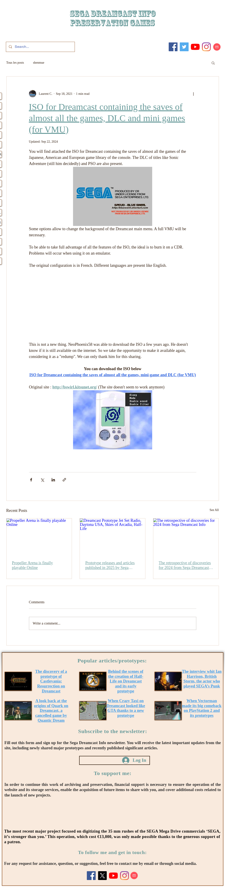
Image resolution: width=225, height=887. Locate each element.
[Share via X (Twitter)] (42, 480)
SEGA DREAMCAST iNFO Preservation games (112, 18)
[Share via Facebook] (31, 480)
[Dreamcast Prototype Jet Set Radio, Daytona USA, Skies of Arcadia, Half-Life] (112, 536)
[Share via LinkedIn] (53, 480)
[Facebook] (173, 46)
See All (214, 510)
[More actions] (193, 93)
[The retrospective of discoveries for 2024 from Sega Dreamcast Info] (186, 536)
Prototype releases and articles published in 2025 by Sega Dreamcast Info (110, 565)
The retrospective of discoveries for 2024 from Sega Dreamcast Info (185, 565)
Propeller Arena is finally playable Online (32, 565)
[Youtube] (195, 46)
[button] (213, 63)
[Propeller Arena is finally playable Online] (39, 536)
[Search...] (40, 47)
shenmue (38, 62)
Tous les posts (15, 62)
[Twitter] (184, 46)
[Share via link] (64, 480)
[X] (102, 875)
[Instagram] (206, 46)
